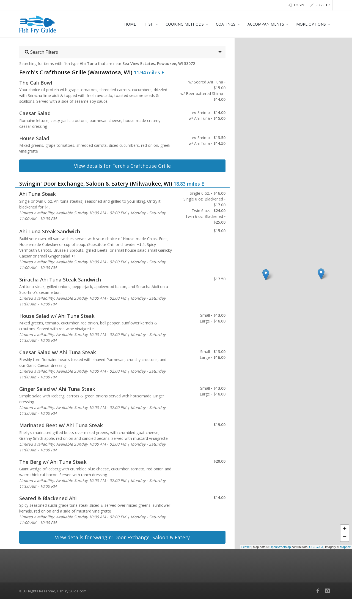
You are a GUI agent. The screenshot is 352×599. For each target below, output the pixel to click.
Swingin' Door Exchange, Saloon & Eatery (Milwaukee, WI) (95, 183)
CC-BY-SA (316, 547)
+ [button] (344, 529)
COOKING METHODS (185, 24)
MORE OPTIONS (311, 24)
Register (320, 5)
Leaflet (246, 547)
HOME (130, 24)
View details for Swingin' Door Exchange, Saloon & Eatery (122, 537)
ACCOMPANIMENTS (266, 24)
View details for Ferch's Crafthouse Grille (122, 165)
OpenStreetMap (280, 547)
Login (296, 5)
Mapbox (345, 547)
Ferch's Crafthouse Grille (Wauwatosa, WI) (75, 72)
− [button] (344, 537)
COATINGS (225, 24)
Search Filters (41, 52)
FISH (149, 24)
